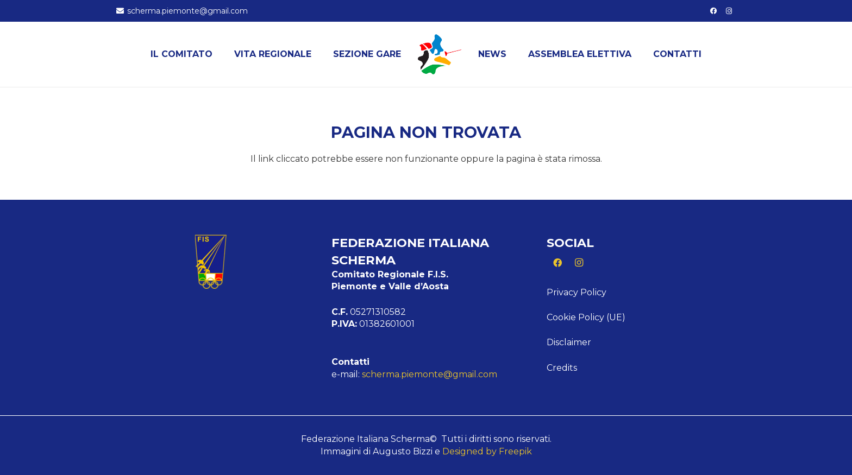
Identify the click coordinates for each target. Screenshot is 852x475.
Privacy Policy (576, 292)
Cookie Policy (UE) (586, 317)
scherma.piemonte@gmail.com (429, 374)
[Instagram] (729, 10)
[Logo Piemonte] (439, 54)
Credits (562, 368)
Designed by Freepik (487, 451)
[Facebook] (713, 10)
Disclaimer (569, 342)
